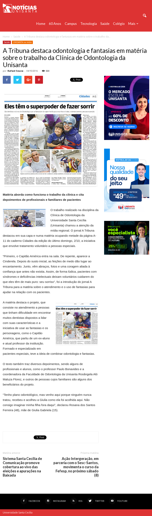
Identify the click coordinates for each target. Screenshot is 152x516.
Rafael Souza (15, 70)
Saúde (104, 24)
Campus (71, 24)
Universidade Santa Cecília (17, 512)
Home (40, 24)
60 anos (55, 24)
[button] (144, 16)
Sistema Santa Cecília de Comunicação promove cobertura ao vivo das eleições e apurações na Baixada (22, 467)
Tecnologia (88, 24)
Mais (133, 24)
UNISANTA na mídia (22, 42)
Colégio (119, 24)
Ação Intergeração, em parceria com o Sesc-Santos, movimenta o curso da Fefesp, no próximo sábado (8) (76, 467)
